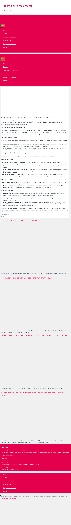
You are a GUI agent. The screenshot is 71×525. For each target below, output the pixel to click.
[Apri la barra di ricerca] (1, 22)
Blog (4, 30)
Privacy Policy (12, 455)
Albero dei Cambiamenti (17, 5)
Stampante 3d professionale (10, 37)
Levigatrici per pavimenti (9, 44)
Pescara (5, 47)
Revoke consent (5, 458)
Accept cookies (4, 498)
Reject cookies (12, 498)
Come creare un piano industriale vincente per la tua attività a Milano (27, 278)
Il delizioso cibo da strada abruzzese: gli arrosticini (20, 221)
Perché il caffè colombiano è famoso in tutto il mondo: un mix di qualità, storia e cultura (34, 335)
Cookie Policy (4, 455)
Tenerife (5, 33)
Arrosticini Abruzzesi (8, 40)
